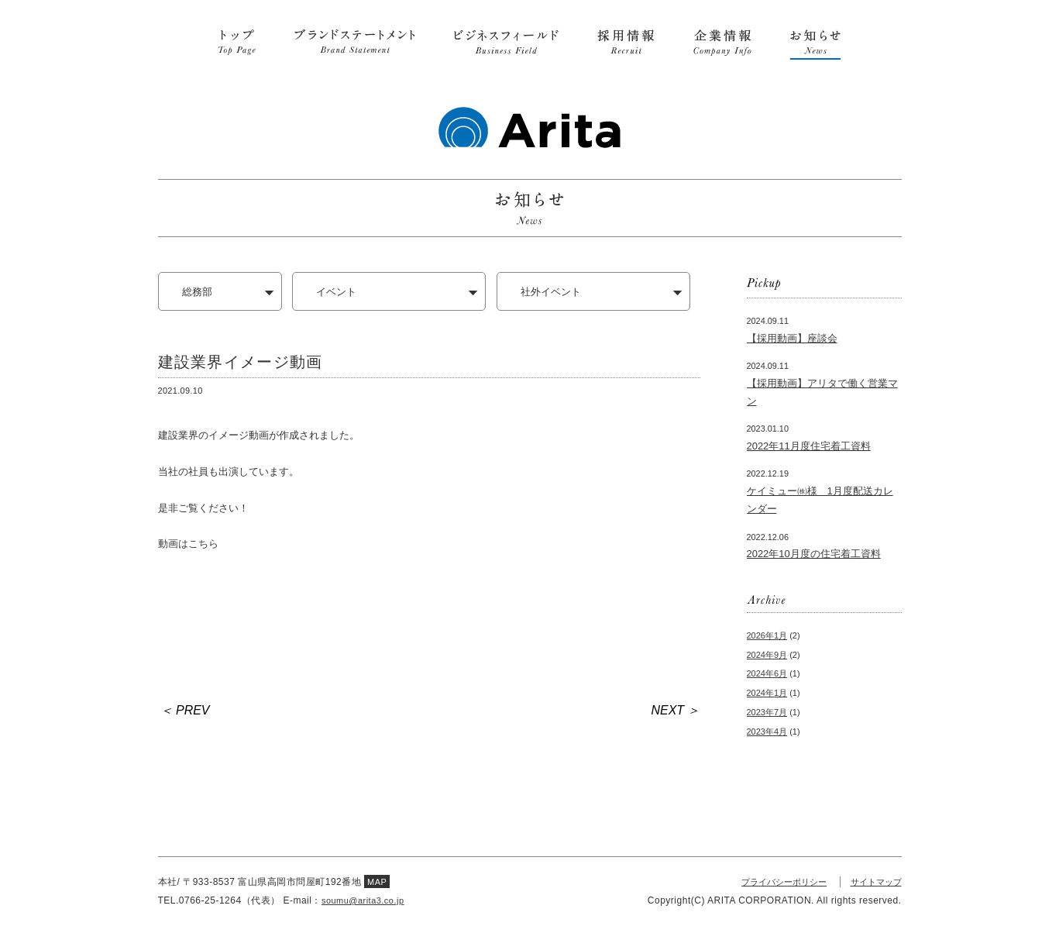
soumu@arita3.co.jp (366, 900)
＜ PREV (185, 710)
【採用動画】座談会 (792, 338)
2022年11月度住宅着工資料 (809, 446)
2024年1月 (767, 692)
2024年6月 (767, 673)
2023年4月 (767, 731)
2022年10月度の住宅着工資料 (814, 553)
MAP (378, 881)
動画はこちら (188, 543)
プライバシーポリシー (775, 881)
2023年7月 (767, 712)
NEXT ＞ (676, 710)
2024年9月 (767, 654)
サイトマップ (874, 881)
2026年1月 (767, 635)
